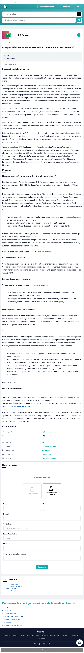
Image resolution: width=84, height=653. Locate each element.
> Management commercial (12, 625)
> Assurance (6, 611)
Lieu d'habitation (10, 534)
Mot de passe (9, 544)
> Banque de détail (9, 613)
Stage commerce (12, 584)
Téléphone (7, 524)
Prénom (6, 504)
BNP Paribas (23, 35)
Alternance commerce (14, 586)
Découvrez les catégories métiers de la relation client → (38, 603)
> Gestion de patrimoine (11, 619)
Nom (45, 504)
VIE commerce (11, 590)
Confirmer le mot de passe (14, 554)
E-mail (6, 514)
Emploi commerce (12, 588)
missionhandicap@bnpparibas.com (16, 406)
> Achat (5, 608)
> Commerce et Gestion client (13, 616)
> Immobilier (6, 622)
